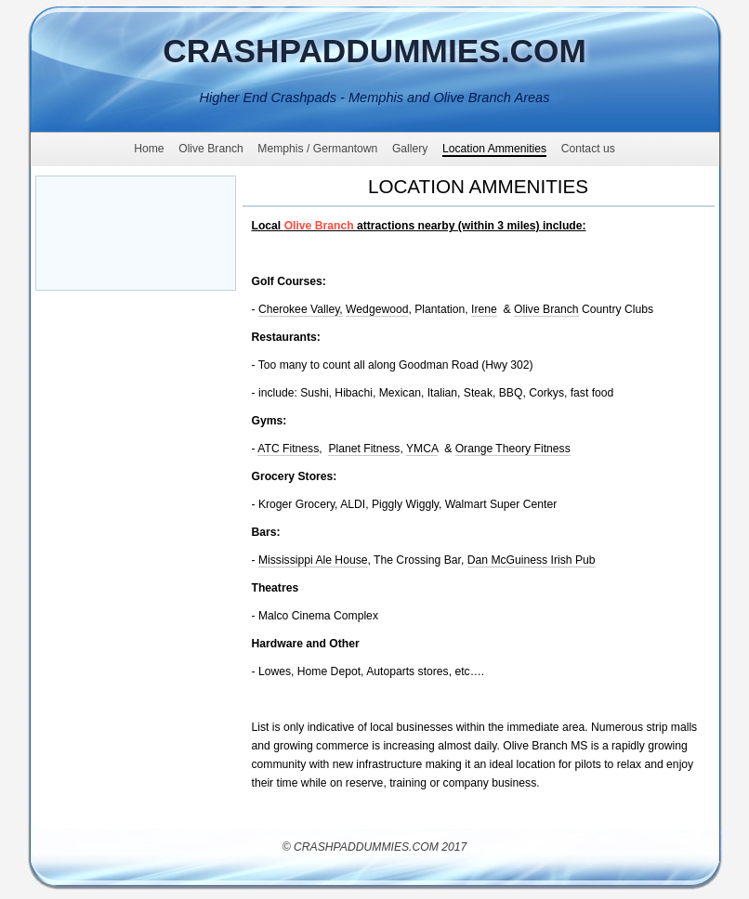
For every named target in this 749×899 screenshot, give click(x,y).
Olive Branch (546, 309)
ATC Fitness (288, 448)
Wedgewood (377, 309)
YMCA (422, 448)
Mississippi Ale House (313, 560)
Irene (484, 309)
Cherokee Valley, (300, 309)
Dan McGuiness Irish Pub (531, 560)
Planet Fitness (364, 448)
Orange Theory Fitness (513, 448)
